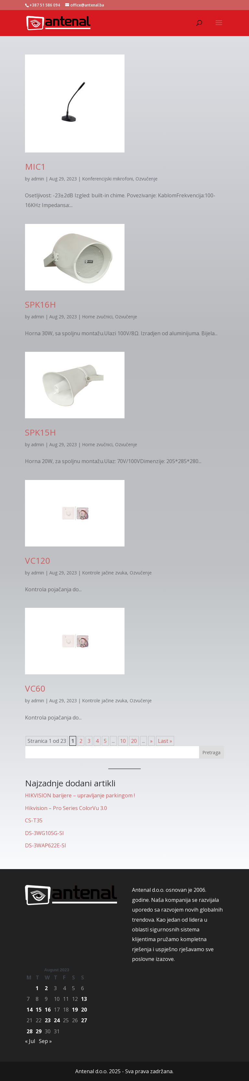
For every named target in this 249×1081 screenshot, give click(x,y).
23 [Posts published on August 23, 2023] (48, 1020)
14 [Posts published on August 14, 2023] (29, 1009)
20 (134, 740)
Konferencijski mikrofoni (107, 179)
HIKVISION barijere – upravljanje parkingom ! (80, 795)
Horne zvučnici (97, 316)
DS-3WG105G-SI (44, 833)
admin (37, 179)
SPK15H (40, 432)
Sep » (45, 1041)
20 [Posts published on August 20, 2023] (84, 1009)
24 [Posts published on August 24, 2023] (57, 1020)
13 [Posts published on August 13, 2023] (84, 998)
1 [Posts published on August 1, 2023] (37, 988)
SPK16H (40, 304)
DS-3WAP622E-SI (45, 845)
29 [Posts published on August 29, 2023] (39, 1031)
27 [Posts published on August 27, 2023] (84, 1020)
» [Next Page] (151, 740)
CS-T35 (33, 820)
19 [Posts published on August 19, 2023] (75, 1009)
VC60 (35, 688)
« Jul (30, 1041)
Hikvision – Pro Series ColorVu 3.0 (66, 808)
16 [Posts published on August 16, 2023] (48, 1009)
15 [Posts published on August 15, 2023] (39, 1009)
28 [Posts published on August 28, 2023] (29, 1031)
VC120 (37, 560)
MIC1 (35, 166)
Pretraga (211, 752)
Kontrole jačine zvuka (104, 573)
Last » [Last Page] (165, 740)
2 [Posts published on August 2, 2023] (46, 988)
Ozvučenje (147, 179)
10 (123, 740)
